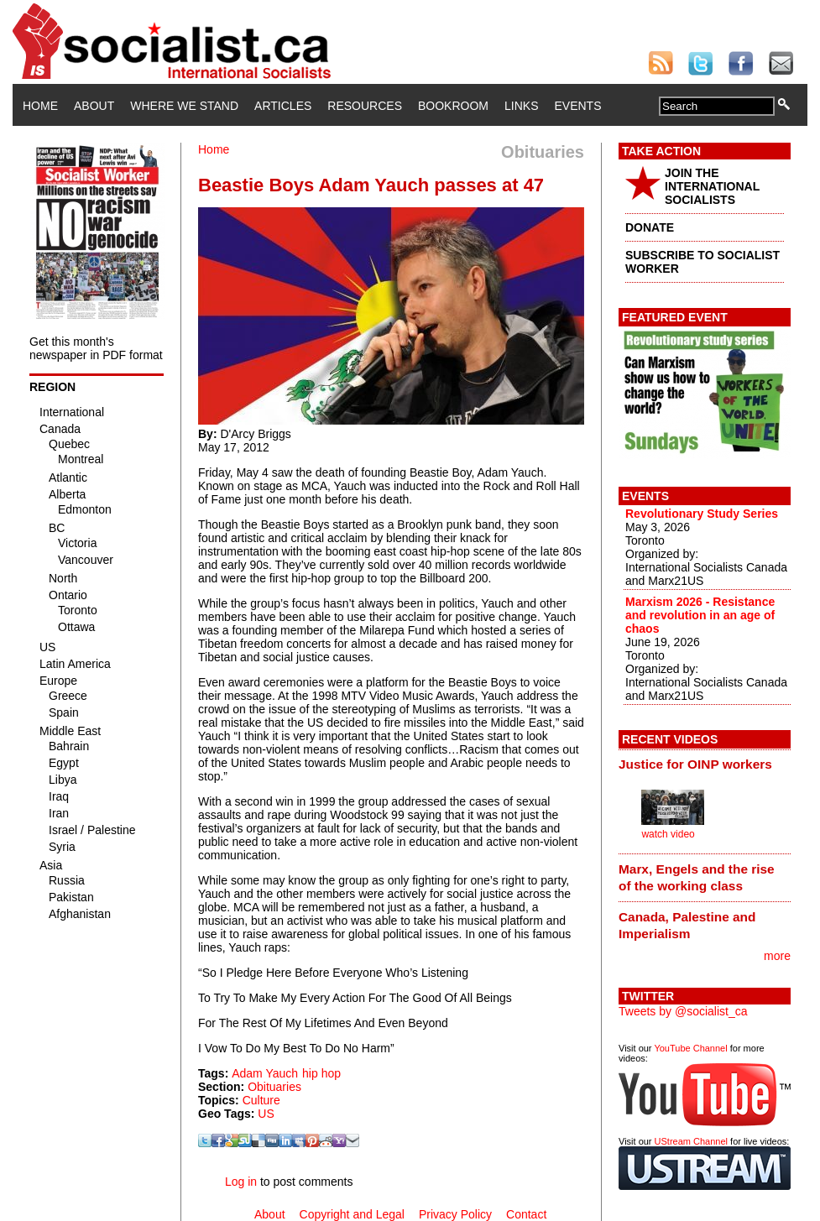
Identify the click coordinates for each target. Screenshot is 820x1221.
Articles (282, 105)
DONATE (649, 227)
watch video (667, 834)
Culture (261, 1100)
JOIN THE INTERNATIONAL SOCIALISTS (712, 186)
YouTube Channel (690, 1048)
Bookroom (453, 105)
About (94, 105)
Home (40, 105)
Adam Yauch (265, 1073)
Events (577, 105)
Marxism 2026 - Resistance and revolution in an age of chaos (700, 615)
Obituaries (274, 1086)
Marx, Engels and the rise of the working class (697, 877)
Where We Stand (184, 105)
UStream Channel (691, 1141)
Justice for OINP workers (695, 764)
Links (521, 105)
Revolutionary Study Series (701, 513)
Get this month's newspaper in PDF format (96, 348)
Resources (364, 105)
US (266, 1113)
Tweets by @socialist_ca (683, 1011)
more (777, 956)
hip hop (321, 1073)
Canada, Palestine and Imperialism (687, 925)
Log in (241, 1181)
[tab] (705, 764)
